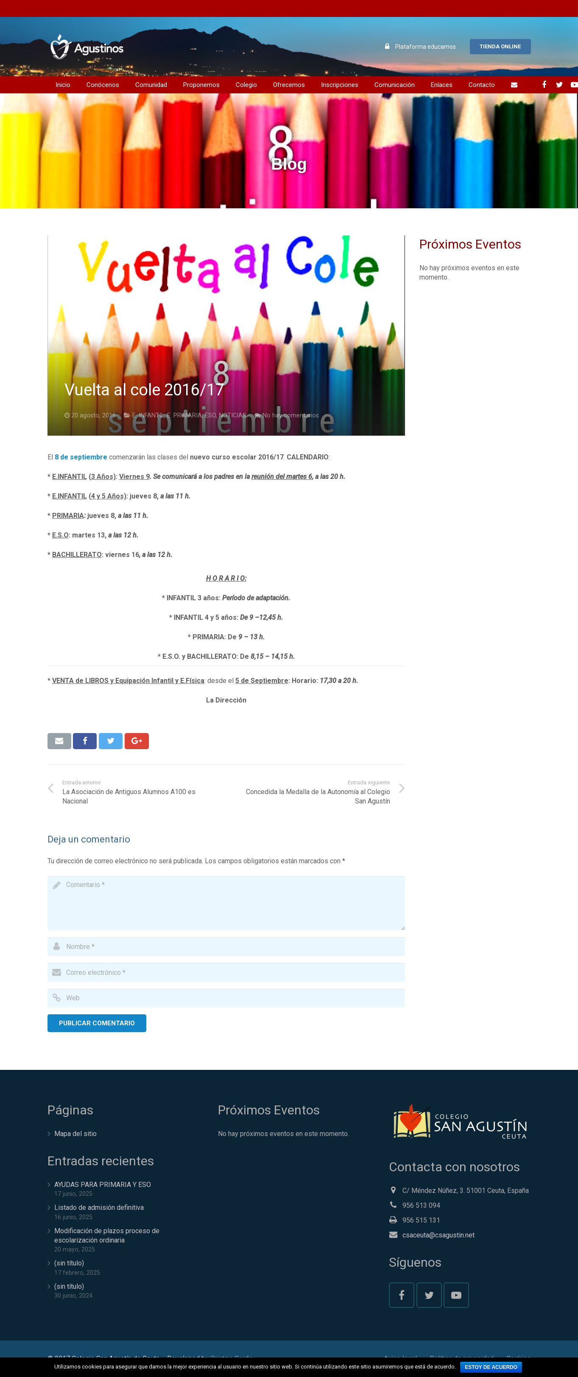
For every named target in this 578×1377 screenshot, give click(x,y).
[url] (226, 998)
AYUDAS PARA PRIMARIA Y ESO (102, 1185)
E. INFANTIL (148, 415)
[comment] (226, 903)
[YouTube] (456, 1295)
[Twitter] (429, 1295)
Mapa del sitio (75, 1134)
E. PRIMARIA (184, 415)
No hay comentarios (290, 415)
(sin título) (69, 1263)
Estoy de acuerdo (491, 1367)
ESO (210, 415)
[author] (226, 946)
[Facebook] (401, 1295)
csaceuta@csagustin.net (438, 1235)
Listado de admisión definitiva (99, 1207)
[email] (226, 972)
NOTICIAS (232, 415)
